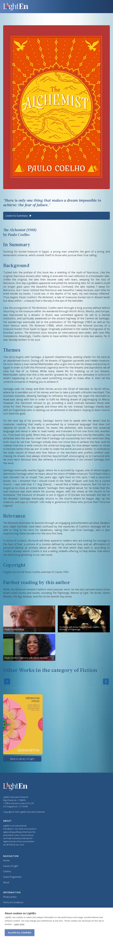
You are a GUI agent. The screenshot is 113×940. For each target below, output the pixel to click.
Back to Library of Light (22, 758)
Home (6, 860)
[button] (104, 6)
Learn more (19, 924)
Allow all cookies (19, 932)
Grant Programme (12, 877)
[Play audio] (30, 215)
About (6, 882)
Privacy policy (9, 897)
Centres (7, 871)
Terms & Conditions (13, 902)
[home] (51, 6)
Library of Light (10, 866)
